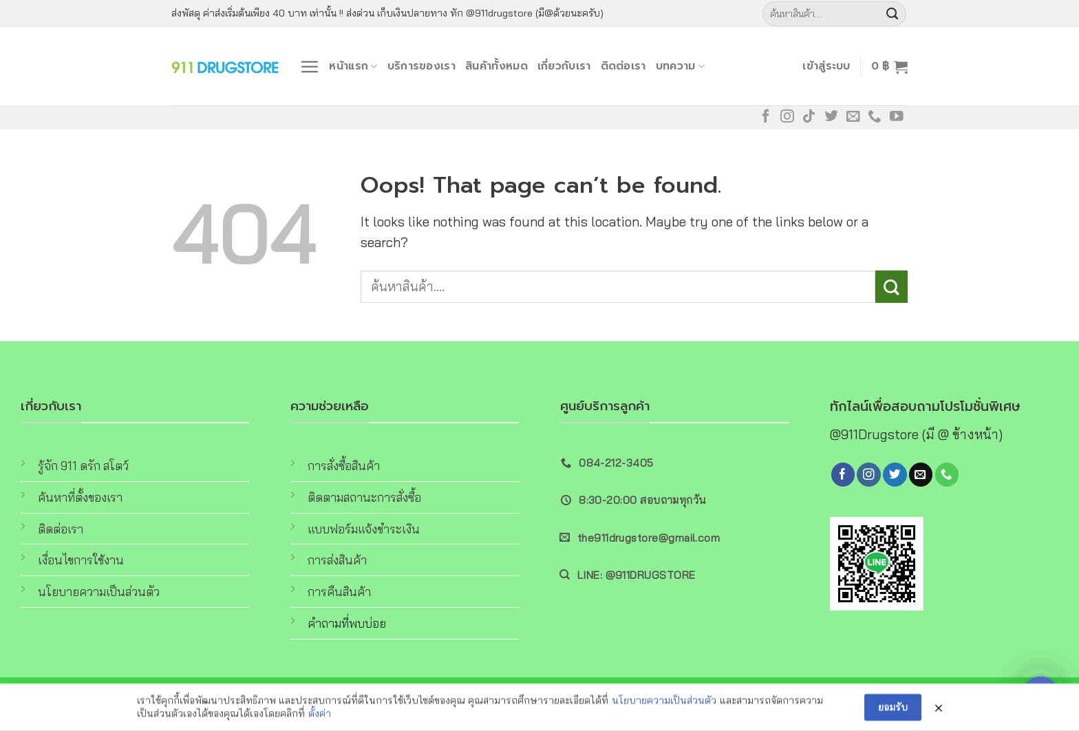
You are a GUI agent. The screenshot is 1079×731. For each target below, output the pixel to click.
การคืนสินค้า (339, 591)
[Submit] (892, 13)
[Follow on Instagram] (787, 117)
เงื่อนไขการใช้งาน (81, 560)
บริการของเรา (421, 66)
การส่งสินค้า (337, 560)
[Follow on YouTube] (897, 117)
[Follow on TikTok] (809, 117)
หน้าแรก (353, 66)
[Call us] (875, 117)
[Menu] (309, 66)
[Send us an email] (853, 117)
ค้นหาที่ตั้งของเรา (80, 497)
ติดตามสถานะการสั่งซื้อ (364, 497)
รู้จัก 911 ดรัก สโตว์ (83, 465)
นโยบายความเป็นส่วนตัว (99, 591)
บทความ (680, 66)
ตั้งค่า (319, 716)
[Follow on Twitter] (831, 117)
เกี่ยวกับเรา (564, 66)
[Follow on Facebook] (766, 117)
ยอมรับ (893, 709)
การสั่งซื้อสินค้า (344, 465)
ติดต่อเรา (623, 66)
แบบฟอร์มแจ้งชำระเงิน (364, 529)
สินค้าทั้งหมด (496, 66)
